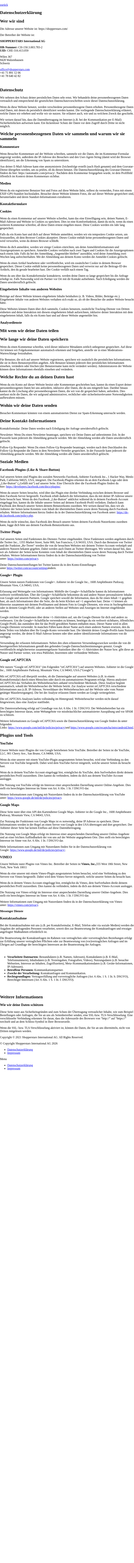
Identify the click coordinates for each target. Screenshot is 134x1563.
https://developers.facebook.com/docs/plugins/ (33, 486)
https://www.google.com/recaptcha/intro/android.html (101, 727)
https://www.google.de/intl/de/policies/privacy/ (37, 850)
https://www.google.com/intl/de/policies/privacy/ (36, 727)
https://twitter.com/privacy (22, 558)
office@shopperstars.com (15, 69)
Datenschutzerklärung (20, 1049)
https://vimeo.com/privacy (22, 905)
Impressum (13, 1052)
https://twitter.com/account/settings (27, 568)
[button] (4, 4)
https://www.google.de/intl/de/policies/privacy (34, 797)
